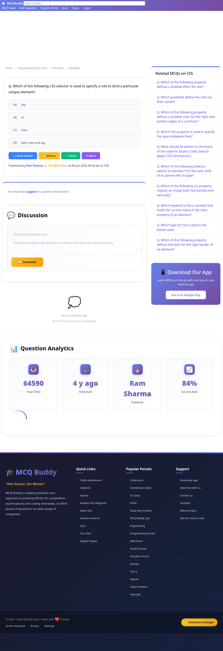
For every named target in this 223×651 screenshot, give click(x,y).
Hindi (133, 503)
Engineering (137, 526)
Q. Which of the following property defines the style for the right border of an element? (185, 244)
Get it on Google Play (185, 295)
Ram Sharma (34, 166)
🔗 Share (70, 155)
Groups (134, 564)
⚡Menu (91, 155)
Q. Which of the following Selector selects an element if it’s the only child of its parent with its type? (184, 171)
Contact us (186, 495)
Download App (189, 480)
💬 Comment (27, 262)
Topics (76, 8)
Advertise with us (190, 487)
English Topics (89, 541)
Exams (84, 495)
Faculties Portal (139, 556)
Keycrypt (135, 594)
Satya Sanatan (139, 586)
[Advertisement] (111, 37)
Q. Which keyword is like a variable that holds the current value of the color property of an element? (185, 210)
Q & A (133, 571)
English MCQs (49, 8)
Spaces (134, 579)
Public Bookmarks (91, 480)
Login (87, 8)
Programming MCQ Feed (32, 68)
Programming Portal (143, 533)
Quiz (65, 8)
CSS (106, 166)
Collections (137, 480)
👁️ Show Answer (23, 155)
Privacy (35, 626)
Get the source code (192, 518)
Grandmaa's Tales (141, 487)
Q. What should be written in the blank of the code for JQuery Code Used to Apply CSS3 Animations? (184, 151)
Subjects (85, 487)
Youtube (185, 503)
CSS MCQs (58, 68)
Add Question (28, 8)
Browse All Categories (93, 503)
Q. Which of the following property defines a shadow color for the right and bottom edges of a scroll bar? (186, 116)
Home (9, 68)
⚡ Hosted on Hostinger (198, 622)
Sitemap (49, 626)
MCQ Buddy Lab (140, 518)
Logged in (31, 192)
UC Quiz (135, 495)
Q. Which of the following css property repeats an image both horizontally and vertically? (185, 190)
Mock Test (86, 510)
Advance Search (90, 518)
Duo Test (85, 533)
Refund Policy (188, 510)
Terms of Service (15, 626)
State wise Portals (141, 510)
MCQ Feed (9, 8)
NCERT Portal (138, 548)
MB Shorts (136, 541)
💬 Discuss (49, 155)
